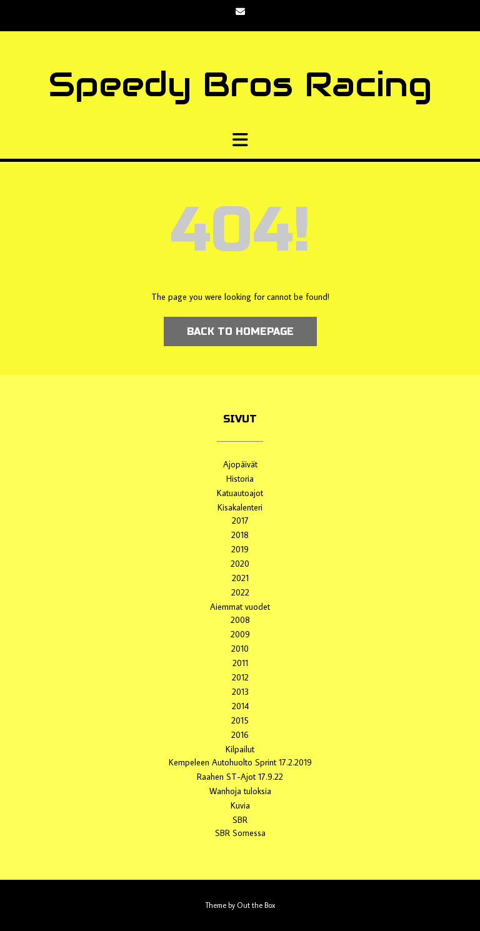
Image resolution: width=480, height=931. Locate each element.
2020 (240, 563)
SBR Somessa (240, 833)
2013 (240, 691)
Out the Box (256, 905)
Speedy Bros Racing (240, 84)
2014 (240, 706)
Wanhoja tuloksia (240, 791)
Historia (240, 478)
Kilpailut (240, 749)
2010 (240, 648)
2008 (240, 619)
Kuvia (240, 805)
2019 (240, 549)
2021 (240, 578)
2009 (240, 634)
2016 (240, 734)
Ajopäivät (240, 464)
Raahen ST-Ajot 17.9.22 (240, 776)
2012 (240, 677)
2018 (240, 534)
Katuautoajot (240, 493)
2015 (240, 720)
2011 (240, 663)
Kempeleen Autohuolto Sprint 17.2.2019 (240, 762)
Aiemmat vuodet (240, 606)
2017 (240, 520)
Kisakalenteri (240, 507)
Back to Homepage (240, 331)
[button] (240, 140)
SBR (240, 819)
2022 (240, 592)
